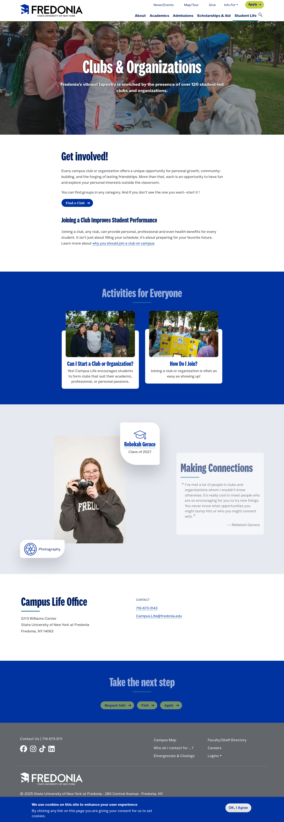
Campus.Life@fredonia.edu (159, 616)
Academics (152, 15)
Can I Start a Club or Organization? (100, 364)
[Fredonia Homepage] (51, 10)
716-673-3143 (146, 608)
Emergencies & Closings (174, 755)
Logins (213, 755)
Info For (229, 5)
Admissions (178, 15)
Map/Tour (191, 5)
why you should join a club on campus (123, 243)
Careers (214, 747)
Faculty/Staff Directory (227, 739)
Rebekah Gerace (140, 444)
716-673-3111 (52, 738)
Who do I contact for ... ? (174, 747)
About (131, 15)
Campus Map (165, 739)
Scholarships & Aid (211, 15)
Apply (252, 4)
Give (212, 5)
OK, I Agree (238, 808)
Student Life (244, 15)
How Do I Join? (183, 364)
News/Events (163, 5)
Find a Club (74, 202)
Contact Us (29, 738)
